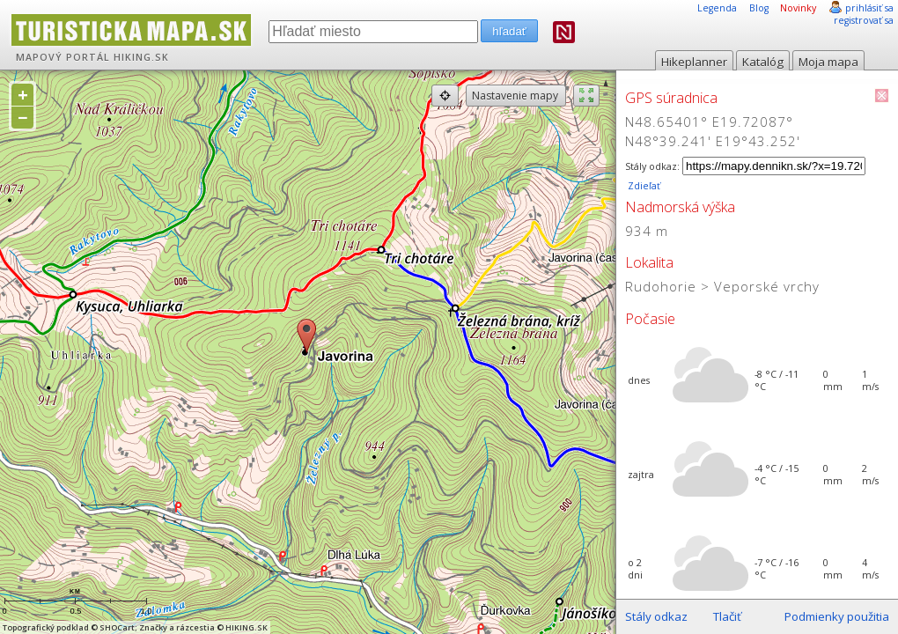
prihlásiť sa (869, 8)
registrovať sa (864, 20)
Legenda (717, 8)
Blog (759, 8)
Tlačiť (727, 616)
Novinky (798, 8)
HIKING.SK (141, 57)
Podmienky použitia (836, 616)
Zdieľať (642, 186)
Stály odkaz (656, 616)
